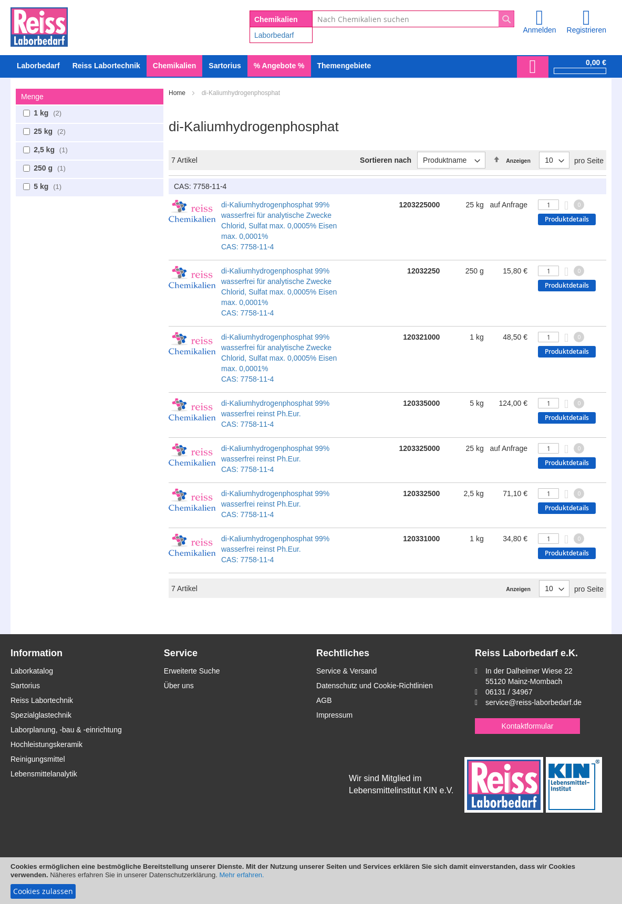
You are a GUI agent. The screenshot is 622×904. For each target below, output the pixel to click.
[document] (311, 881)
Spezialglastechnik (41, 715)
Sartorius (25, 685)
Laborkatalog (32, 671)
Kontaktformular (528, 726)
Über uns (179, 685)
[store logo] (39, 25)
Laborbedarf (274, 35)
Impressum (334, 715)
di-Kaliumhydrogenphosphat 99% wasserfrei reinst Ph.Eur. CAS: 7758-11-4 (275, 413)
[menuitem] (38, 66)
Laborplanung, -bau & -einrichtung (66, 730)
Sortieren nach (385, 160)
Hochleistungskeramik (46, 744)
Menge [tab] (32, 96)
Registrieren (586, 30)
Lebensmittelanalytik (44, 774)
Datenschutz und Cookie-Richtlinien (374, 685)
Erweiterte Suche (192, 671)
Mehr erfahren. (241, 875)
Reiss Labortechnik (42, 700)
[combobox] (413, 18)
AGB (324, 700)
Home (178, 93)
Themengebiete (344, 65)
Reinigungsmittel (38, 759)
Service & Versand (346, 671)
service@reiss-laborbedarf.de (533, 702)
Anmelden (539, 30)
